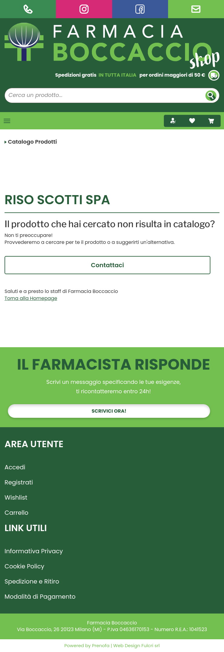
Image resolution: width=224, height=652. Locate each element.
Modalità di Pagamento (40, 596)
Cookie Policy (24, 566)
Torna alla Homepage (31, 298)
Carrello (16, 512)
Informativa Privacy (34, 551)
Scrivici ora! (109, 410)
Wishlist (16, 497)
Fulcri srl (150, 645)
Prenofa (100, 645)
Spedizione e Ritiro (32, 581)
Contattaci (107, 265)
